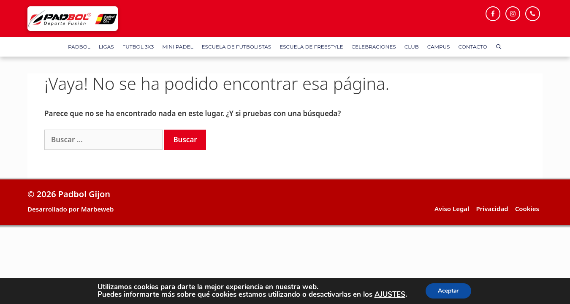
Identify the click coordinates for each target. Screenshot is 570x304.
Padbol (79, 46)
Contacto (473, 46)
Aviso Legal (451, 208)
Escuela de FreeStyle (311, 46)
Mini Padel (177, 46)
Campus (438, 46)
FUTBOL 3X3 (138, 46)
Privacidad (492, 208)
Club (411, 46)
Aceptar (448, 291)
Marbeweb (97, 209)
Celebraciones (374, 46)
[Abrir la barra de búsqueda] (498, 47)
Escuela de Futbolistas (236, 46)
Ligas (106, 46)
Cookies (527, 208)
